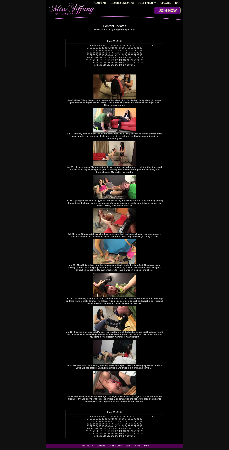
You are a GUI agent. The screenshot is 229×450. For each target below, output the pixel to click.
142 (96, 65)
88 (108, 55)
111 (133, 57)
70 (111, 53)
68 (106, 53)
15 (118, 45)
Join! (128, 446)
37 (126, 48)
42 (141, 48)
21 (135, 45)
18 (127, 45)
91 (117, 55)
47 (100, 50)
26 (94, 48)
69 (108, 53)
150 (129, 65)
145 (108, 65)
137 (125, 62)
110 (129, 57)
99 (141, 55)
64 (94, 53)
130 (96, 62)
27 (97, 48)
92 (120, 55)
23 (141, 45)
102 (96, 57)
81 (88, 55)
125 (133, 60)
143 (100, 65)
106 (112, 57)
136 (121, 62)
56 (126, 50)
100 (88, 57)
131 (100, 62)
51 (111, 50)
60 (138, 50)
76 (129, 53)
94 (126, 55)
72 (117, 53)
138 (129, 62)
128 (88, 62)
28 (100, 48)
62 (88, 53)
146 (112, 65)
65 (97, 53)
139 (133, 62)
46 (97, 50)
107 (116, 57)
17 (124, 45)
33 (114, 48)
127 (141, 60)
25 (91, 48)
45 (94, 50)
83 (94, 55)
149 (125, 65)
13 (112, 45)
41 (138, 48)
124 (129, 60)
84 (97, 55)
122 (121, 60)
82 (91, 55)
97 (135, 55)
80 (141, 53)
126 (137, 60)
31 (108, 48)
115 (92, 60)
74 (123, 53)
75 (126, 53)
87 (106, 55)
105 (108, 57)
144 (104, 65)
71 (114, 53)
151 (133, 65)
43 (88, 50)
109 (125, 57)
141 (141, 62)
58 (132, 50)
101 (92, 57)
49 (106, 50)
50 (108, 50)
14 (115, 45)
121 (116, 60)
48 (103, 50)
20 (132, 45)
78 (135, 53)
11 (106, 45)
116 (96, 60)
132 (104, 62)
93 (123, 55)
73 (120, 53)
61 (141, 50)
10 (103, 45)
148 (121, 65)
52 (114, 50)
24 (88, 48)
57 (129, 50)
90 (114, 55)
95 (129, 55)
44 (91, 50)
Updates (101, 446)
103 (100, 57)
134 (112, 62)
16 (121, 45)
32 (111, 48)
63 (91, 53)
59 (135, 50)
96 (132, 55)
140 (137, 62)
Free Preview (87, 446)
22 (138, 45)
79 (138, 53)
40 (135, 48)
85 (100, 55)
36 (123, 48)
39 (132, 48)
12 (109, 45)
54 (120, 50)
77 (132, 53)
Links (137, 446)
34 (117, 48)
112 (137, 57)
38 (129, 48)
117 (100, 60)
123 (125, 60)
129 (92, 62)
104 (104, 57)
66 (100, 53)
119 (108, 60)
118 (104, 60)
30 (106, 48)
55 (123, 50)
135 (116, 62)
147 (116, 65)
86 (103, 55)
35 (120, 48)
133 (108, 62)
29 (103, 48)
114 (88, 60)
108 (121, 57)
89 (111, 55)
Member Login (115, 446)
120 (112, 60)
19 (129, 45)
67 (103, 53)
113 (141, 57)
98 (138, 55)
